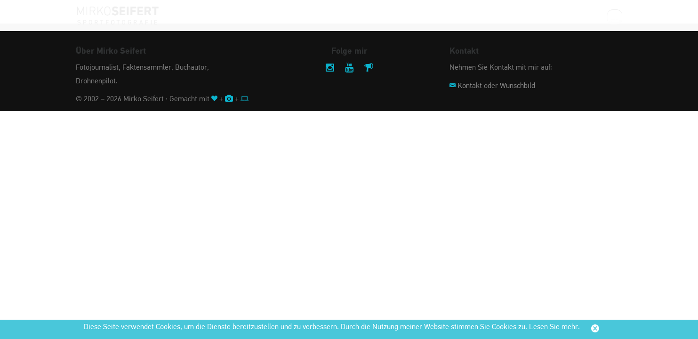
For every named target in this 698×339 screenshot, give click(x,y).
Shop (560, 16)
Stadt (405, 16)
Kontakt (469, 86)
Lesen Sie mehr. (554, 327)
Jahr (439, 16)
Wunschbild (517, 86)
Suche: (590, 16)
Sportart (363, 16)
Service (525, 16)
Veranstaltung (303, 16)
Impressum (480, 16)
